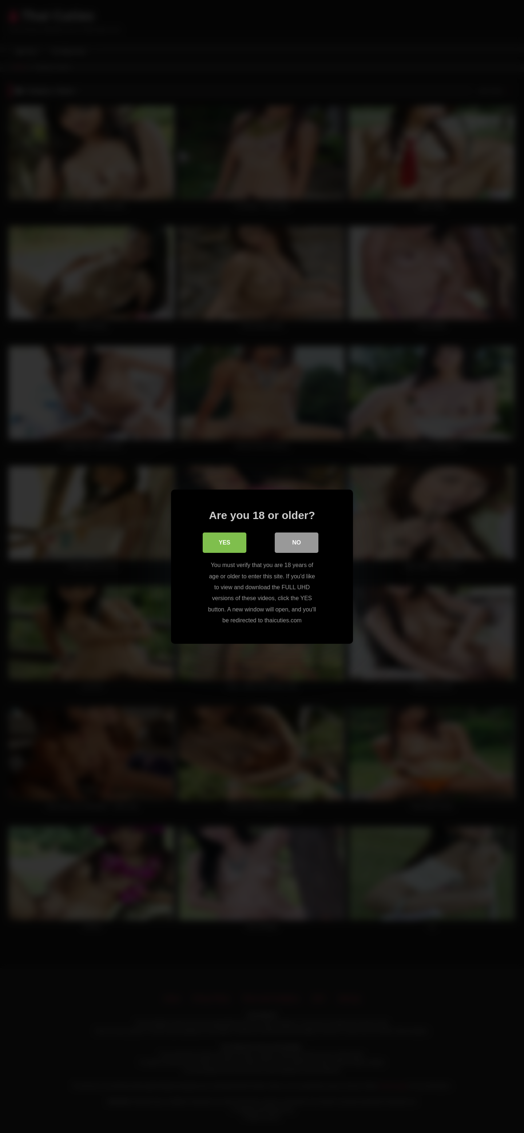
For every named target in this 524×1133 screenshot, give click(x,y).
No (296, 542)
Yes (224, 542)
